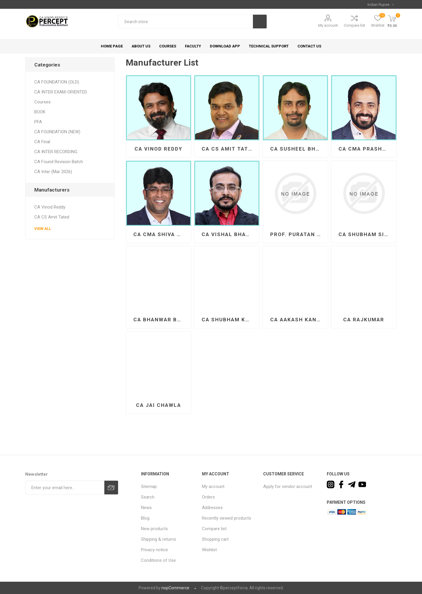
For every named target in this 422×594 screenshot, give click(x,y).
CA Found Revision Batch (58, 161)
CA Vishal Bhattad (229, 234)
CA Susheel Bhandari (297, 149)
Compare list (354, 25)
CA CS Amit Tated (229, 149)
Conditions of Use (158, 560)
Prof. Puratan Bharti (297, 234)
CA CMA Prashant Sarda (365, 149)
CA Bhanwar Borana (160, 319)
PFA (38, 121)
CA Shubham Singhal (365, 234)
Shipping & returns (158, 539)
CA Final (42, 141)
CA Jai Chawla (158, 405)
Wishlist (209, 549)
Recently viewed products (226, 518)
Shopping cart (215, 539)
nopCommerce (175, 588)
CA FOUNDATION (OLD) (56, 82)
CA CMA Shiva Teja (160, 234)
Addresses (212, 507)
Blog (145, 518)
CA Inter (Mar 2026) (53, 171)
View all (42, 228)
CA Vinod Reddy (158, 149)
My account (328, 25)
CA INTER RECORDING (55, 151)
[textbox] (185, 21)
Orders (208, 497)
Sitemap (149, 486)
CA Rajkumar (363, 319)
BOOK (39, 112)
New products (154, 528)
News (146, 507)
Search (260, 21)
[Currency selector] (380, 4)
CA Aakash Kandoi (297, 319)
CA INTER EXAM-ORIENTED (60, 92)
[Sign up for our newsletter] (64, 487)
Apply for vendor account (287, 486)
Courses (42, 102)
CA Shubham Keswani (229, 319)
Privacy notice (154, 549)
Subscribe (111, 487)
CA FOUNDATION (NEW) (57, 131)
